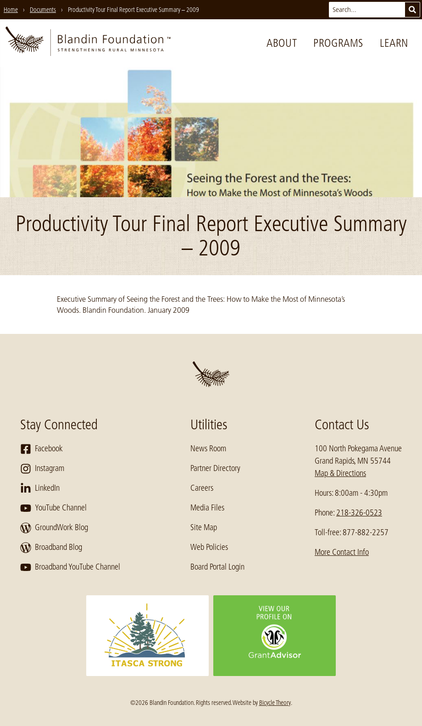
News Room (208, 448)
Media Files (207, 508)
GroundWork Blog (54, 527)
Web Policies (209, 547)
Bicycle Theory (275, 702)
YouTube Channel (53, 508)
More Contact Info (342, 552)
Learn (394, 43)
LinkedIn (40, 488)
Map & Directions (340, 473)
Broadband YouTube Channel (70, 567)
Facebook (41, 448)
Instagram (42, 468)
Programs (338, 43)
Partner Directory (215, 468)
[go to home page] (88, 43)
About (282, 43)
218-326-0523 (359, 513)
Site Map (203, 527)
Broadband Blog (51, 547)
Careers (201, 488)
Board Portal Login (217, 567)
